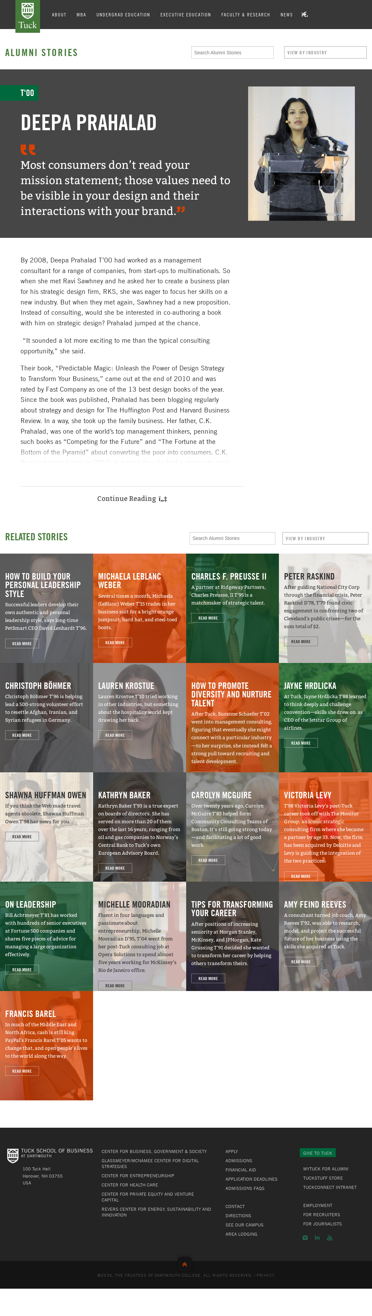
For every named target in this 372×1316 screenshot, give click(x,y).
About (59, 14)
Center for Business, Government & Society (154, 1151)
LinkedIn (317, 1237)
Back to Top (186, 1262)
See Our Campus (245, 1224)
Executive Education (186, 14)
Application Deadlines (252, 1179)
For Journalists (322, 1223)
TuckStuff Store (323, 1178)
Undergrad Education (123, 14)
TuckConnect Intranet (330, 1187)
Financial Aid (241, 1169)
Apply (232, 1151)
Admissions (239, 1160)
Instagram (305, 1237)
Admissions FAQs (245, 1188)
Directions (238, 1215)
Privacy (265, 1275)
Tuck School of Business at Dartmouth (27, 16)
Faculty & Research (245, 14)
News (287, 14)
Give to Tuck (317, 1153)
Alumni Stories (41, 52)
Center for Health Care (130, 1185)
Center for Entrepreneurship (138, 1175)
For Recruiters (321, 1214)
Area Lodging (241, 1234)
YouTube (329, 1237)
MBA (81, 14)
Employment (317, 1205)
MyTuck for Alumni (325, 1168)
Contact (235, 1206)
